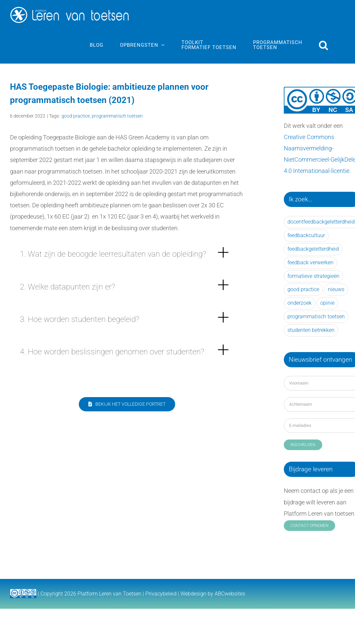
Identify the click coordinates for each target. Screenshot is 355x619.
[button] (324, 45)
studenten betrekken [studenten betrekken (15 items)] (310, 330)
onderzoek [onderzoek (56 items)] (299, 303)
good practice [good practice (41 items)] (303, 289)
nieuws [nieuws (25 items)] (336, 289)
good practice (76, 116)
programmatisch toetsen (117, 116)
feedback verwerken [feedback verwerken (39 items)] (310, 262)
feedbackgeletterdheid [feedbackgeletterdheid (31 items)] (313, 249)
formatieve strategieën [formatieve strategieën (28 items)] (313, 276)
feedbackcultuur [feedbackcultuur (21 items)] (306, 235)
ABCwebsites (230, 594)
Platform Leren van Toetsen (109, 594)
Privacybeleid (161, 594)
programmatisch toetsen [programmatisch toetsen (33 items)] (316, 316)
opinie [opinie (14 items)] (327, 303)
